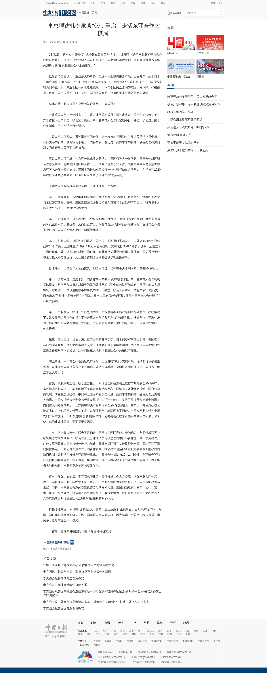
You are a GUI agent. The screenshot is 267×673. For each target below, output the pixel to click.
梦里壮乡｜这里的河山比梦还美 (187, 150)
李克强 (54, 548)
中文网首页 (79, 3)
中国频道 (84, 12)
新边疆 (200, 76)
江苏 (169, 630)
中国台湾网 (187, 641)
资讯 (103, 3)
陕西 (169, 634)
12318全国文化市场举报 (143, 662)
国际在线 (142, 641)
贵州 (152, 634)
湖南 (89, 634)
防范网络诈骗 (125, 652)
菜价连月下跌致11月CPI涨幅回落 (188, 127)
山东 (205, 630)
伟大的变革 (203, 53)
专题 (170, 28)
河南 (214, 630)
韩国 (60, 548)
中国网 (119, 641)
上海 (160, 630)
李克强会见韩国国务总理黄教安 (63, 578)
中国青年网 (156, 641)
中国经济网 (172, 641)
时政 (93, 3)
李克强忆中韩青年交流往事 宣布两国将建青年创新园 (77, 571)
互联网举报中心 (105, 652)
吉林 (140, 630)
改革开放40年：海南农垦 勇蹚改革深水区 (194, 104)
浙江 (178, 630)
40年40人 (172, 53)
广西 (107, 634)
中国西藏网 (203, 641)
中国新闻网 (83, 644)
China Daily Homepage (57, 3)
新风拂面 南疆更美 (179, 134)
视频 (143, 3)
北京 (96, 630)
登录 (213, 3)
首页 (81, 622)
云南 (143, 634)
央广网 (216, 641)
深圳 (187, 634)
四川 (134, 634)
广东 (98, 634)
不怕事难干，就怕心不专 (183, 142)
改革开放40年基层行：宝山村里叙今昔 (192, 96)
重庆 (125, 634)
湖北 (80, 634)
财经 (113, 3)
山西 (122, 630)
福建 (187, 630)
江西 (196, 630)
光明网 (97, 644)
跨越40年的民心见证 (180, 111)
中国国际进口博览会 (178, 76)
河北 (113, 630)
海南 (116, 634)
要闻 (94, 12)
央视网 (130, 641)
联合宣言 (67, 548)
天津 (104, 630)
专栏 (153, 3)
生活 (123, 3)
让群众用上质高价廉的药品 (184, 119)
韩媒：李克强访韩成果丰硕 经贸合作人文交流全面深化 (78, 565)
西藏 (161, 634)
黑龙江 (150, 630)
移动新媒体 (175, 13)
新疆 (178, 634)
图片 (133, 3)
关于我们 (49, 636)
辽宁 (131, 630)
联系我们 (61, 636)
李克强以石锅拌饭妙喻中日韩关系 (65, 584)
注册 (220, 3)
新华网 (108, 641)
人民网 (97, 641)
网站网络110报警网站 (171, 662)
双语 (163, 3)
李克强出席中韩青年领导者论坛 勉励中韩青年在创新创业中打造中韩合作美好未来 (96, 601)
